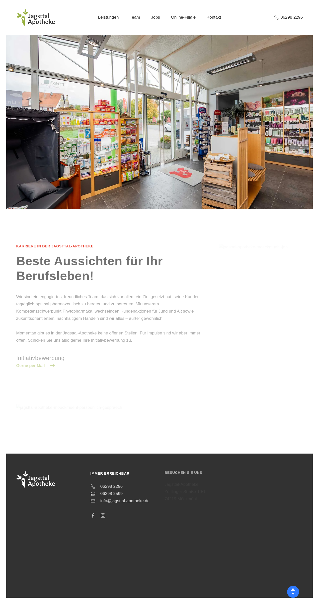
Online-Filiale (183, 17)
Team (135, 17)
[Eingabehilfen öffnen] (293, 592)
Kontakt (214, 17)
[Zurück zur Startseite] (35, 17)
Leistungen (108, 17)
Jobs (155, 17)
